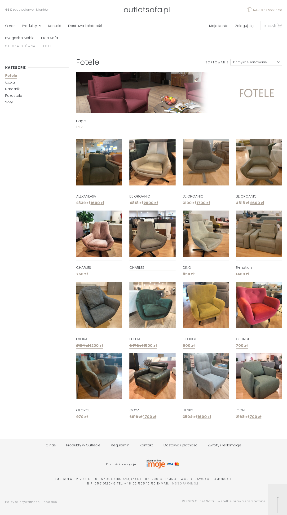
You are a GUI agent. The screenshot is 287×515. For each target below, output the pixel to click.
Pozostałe (13, 95)
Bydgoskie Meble (20, 37)
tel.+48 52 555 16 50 (264, 10)
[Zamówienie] (256, 62)
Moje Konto (219, 25)
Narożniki (12, 88)
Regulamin (120, 445)
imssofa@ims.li (185, 483)
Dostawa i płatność (85, 25)
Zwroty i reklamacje (224, 445)
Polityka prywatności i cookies (31, 502)
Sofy (9, 102)
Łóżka (10, 82)
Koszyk (273, 25)
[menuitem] (13, 26)
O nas (10, 25)
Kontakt (55, 25)
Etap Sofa (49, 37)
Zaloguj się (244, 25)
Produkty (29, 25)
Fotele (11, 75)
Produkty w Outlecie (83, 445)
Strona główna (20, 46)
